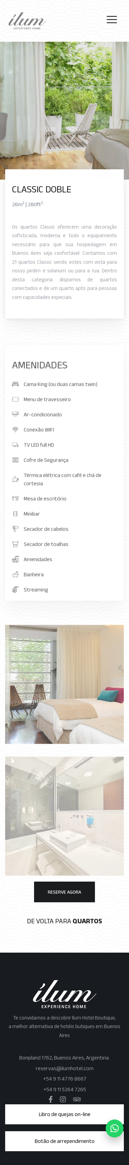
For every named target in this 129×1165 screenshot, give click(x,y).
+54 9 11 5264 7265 (64, 1089)
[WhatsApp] (114, 1128)
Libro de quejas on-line (64, 1114)
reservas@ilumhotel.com (65, 1068)
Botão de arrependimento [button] (65, 1141)
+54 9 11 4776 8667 (64, 1079)
